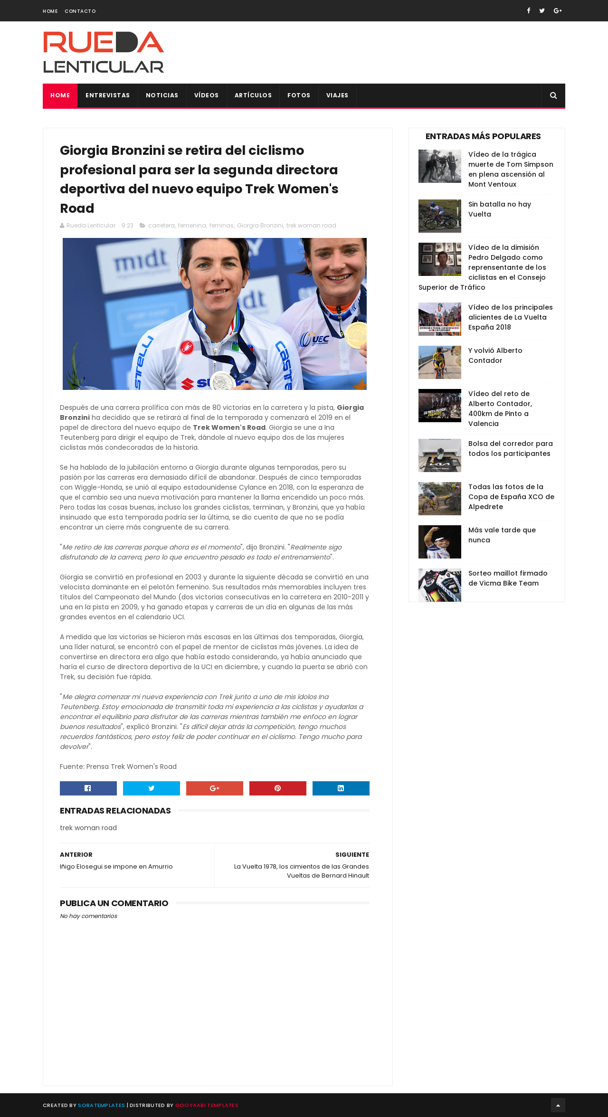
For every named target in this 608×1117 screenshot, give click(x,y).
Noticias (162, 95)
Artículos (253, 95)
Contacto (80, 11)
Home (50, 11)
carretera (161, 225)
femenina (192, 225)
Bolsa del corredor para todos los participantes (510, 448)
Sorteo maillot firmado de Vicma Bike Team (508, 578)
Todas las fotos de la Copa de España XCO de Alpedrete (511, 496)
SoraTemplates (101, 1105)
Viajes (337, 95)
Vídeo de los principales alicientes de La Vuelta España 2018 (510, 317)
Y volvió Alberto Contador (495, 355)
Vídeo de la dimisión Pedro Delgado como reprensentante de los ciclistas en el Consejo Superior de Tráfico (482, 267)
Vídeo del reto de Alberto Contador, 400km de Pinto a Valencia (500, 408)
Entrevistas (108, 95)
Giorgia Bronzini (260, 225)
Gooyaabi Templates (206, 1105)
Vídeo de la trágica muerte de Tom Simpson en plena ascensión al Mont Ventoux (510, 169)
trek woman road (311, 225)
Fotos (299, 95)
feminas (221, 225)
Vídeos (206, 95)
